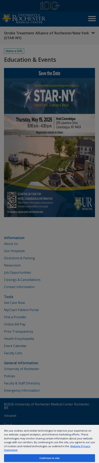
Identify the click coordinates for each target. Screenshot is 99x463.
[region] (49, 443)
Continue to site (49, 458)
